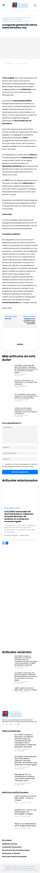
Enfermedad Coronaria (12, 19)
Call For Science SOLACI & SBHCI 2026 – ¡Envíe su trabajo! (26, 689)
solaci (9, 63)
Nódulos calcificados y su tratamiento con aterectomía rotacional (26, 382)
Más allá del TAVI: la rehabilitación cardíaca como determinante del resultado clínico (25, 777)
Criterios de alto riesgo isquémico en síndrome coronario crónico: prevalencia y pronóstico (26, 410)
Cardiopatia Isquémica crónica (16, 21)
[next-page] (7, 543)
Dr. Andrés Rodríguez (21, 400)
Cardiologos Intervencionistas (16, 18)
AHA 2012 (8, 319)
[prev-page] (3, 543)
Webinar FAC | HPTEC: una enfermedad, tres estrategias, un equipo (25, 812)
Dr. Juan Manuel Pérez (23, 783)
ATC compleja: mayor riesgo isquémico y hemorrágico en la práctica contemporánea (26, 396)
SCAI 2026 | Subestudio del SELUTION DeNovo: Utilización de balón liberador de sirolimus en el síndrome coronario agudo (26, 369)
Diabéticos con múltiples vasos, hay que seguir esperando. (29, 321)
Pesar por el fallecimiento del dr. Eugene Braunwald (25, 824)
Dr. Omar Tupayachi (21, 374)
